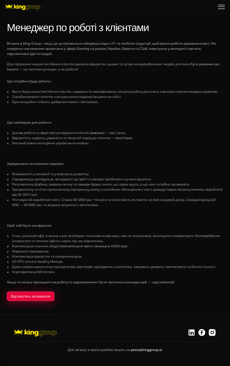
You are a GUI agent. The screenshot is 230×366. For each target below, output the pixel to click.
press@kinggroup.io (146, 350)
